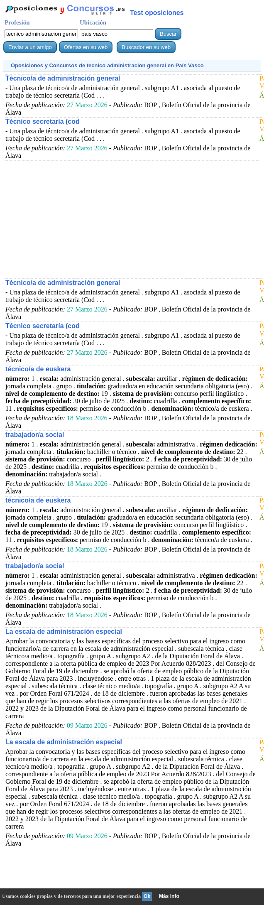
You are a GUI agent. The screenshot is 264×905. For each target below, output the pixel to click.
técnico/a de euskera (38, 369)
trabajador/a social (34, 434)
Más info (169, 896)
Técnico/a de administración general (62, 78)
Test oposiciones (157, 12)
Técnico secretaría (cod (42, 121)
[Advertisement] (132, 219)
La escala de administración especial (63, 631)
